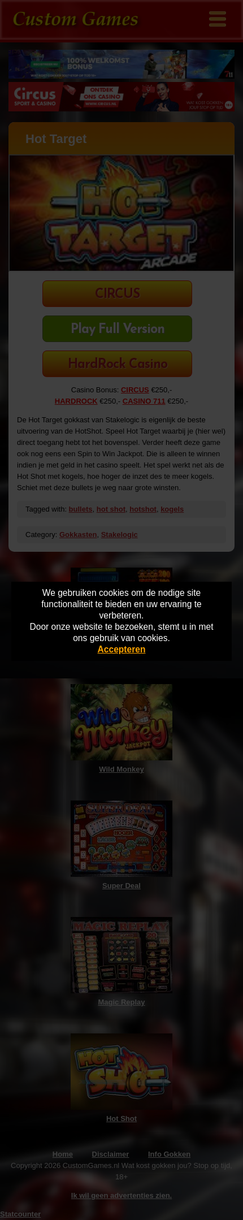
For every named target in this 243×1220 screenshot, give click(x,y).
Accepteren (122, 649)
